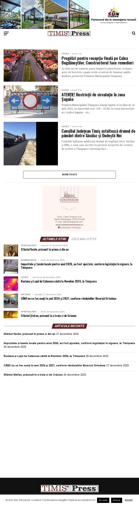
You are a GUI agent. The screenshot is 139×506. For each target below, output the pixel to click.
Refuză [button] (116, 500)
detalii (129, 500)
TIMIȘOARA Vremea (69, 399)
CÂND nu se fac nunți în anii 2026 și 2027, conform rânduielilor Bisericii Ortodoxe (55, 367)
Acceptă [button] (103, 500)
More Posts (69, 176)
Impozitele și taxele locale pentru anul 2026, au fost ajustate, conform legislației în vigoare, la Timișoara (69, 344)
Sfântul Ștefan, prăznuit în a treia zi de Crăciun (33, 376)
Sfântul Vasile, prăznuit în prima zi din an (29, 335)
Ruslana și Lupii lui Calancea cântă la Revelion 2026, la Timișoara (44, 357)
